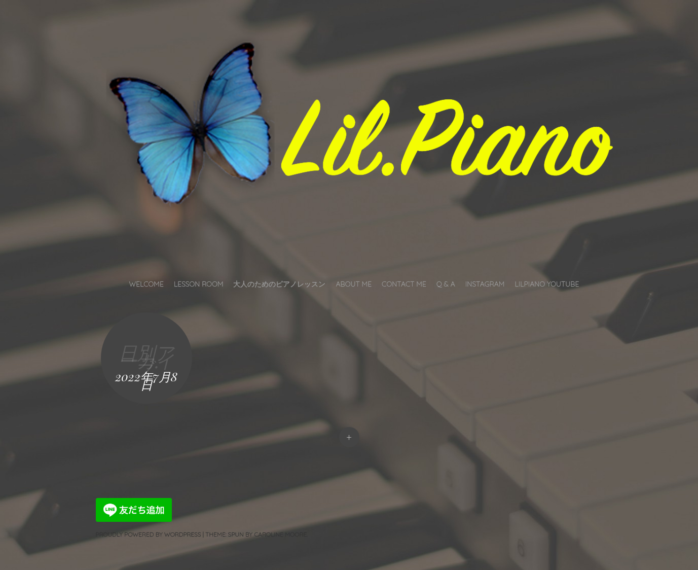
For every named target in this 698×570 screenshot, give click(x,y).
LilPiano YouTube (547, 284)
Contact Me (404, 284)
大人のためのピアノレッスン (279, 284)
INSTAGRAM (485, 284)
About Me (354, 284)
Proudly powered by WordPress (148, 534)
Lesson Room (199, 284)
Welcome (146, 284)
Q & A (445, 284)
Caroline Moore (280, 534)
